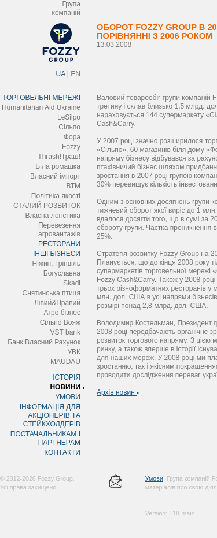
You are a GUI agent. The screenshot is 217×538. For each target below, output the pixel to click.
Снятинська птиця (51, 293)
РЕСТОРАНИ (59, 244)
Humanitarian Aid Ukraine (41, 107)
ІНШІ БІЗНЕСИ (56, 254)
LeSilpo (68, 117)
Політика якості (55, 196)
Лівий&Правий (57, 303)
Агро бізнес (62, 313)
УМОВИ (67, 397)
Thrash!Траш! (59, 157)
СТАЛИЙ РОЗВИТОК (46, 206)
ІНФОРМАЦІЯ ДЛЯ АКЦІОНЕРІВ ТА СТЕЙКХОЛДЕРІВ (50, 415)
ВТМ (73, 186)
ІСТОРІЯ (66, 377)
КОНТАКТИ (62, 452)
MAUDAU (65, 362)
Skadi (71, 283)
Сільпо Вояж (60, 322)
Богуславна (61, 273)
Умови (154, 478)
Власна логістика (52, 216)
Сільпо (69, 127)
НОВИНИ (65, 387)
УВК (73, 352)
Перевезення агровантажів (59, 229)
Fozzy (71, 147)
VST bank (65, 332)
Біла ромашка (57, 166)
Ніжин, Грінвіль (56, 263)
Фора (72, 137)
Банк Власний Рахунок (44, 342)
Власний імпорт (55, 176)
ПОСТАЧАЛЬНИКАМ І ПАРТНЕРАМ (45, 438)
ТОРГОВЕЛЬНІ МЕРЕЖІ (41, 98)
